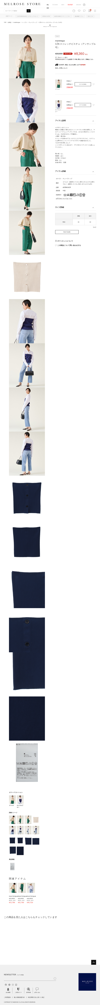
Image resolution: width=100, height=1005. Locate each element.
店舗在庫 (70, 87)
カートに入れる (82, 84)
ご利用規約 (7, 997)
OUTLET (70, 5)
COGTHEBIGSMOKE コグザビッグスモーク (27, 16)
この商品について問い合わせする (69, 245)
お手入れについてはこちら (64, 198)
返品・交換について (61, 68)
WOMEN (55, 5)
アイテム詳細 (60, 171)
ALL (48, 5)
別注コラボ (90, 16)
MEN (62, 5)
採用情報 (28, 990)
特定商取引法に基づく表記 (36, 997)
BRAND (78, 5)
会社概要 (8, 990)
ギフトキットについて (65, 241)
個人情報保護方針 (19, 997)
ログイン (85, 5)
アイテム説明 (60, 120)
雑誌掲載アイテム (79, 16)
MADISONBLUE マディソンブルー (62, 16)
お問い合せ (37, 990)
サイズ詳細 (59, 207)
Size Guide (66, 232)
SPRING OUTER (46, 16)
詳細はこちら (89, 59)
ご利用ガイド (18, 990)
